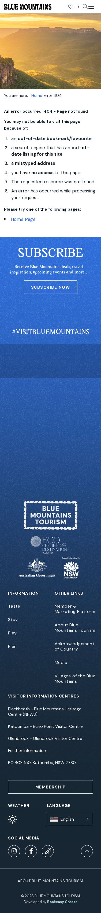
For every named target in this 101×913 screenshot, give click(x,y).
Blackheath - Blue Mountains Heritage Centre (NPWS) (44, 711)
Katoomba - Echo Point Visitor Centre (45, 726)
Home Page (23, 219)
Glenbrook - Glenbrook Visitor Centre (45, 738)
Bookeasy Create (62, 902)
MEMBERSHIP (50, 787)
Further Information (27, 750)
